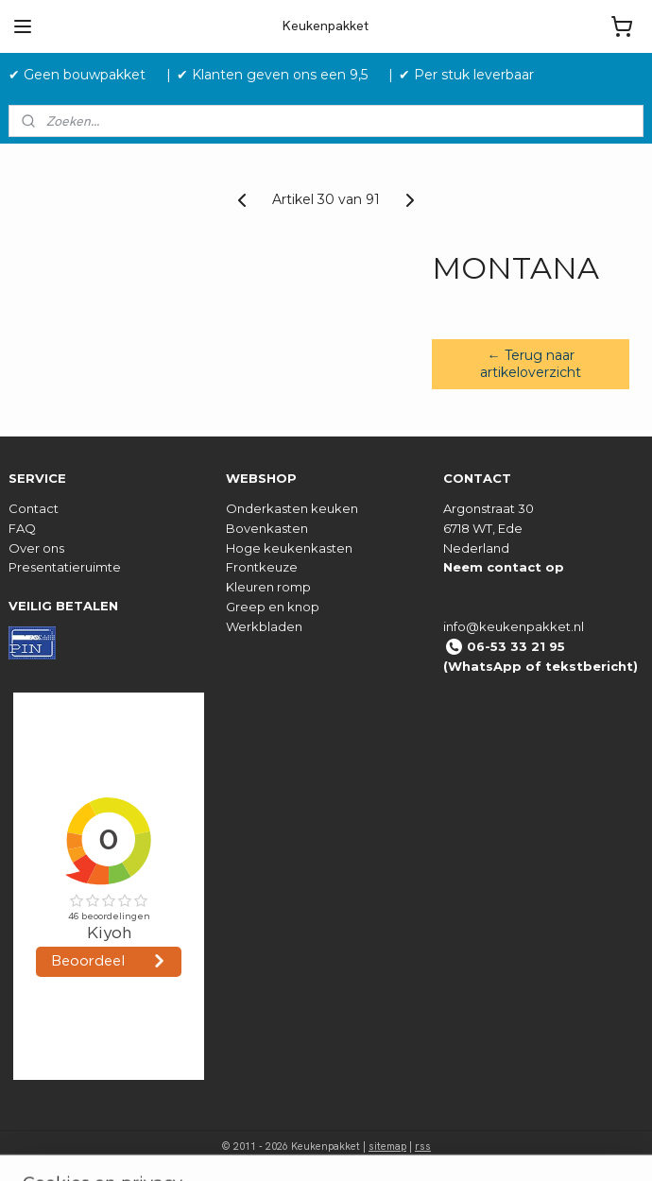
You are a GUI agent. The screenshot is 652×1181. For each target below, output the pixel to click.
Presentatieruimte (65, 566)
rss (423, 1146)
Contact (34, 508)
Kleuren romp (268, 586)
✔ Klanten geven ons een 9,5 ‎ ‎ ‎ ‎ (280, 74)
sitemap (387, 1146)
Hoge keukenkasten (289, 548)
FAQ (22, 528)
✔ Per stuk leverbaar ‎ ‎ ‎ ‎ (474, 74)
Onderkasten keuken (292, 508)
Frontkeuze (262, 566)
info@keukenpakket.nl (513, 626)
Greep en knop (272, 606)
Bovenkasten (267, 528)
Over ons (36, 548)
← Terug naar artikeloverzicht (530, 364)
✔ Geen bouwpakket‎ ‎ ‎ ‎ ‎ (85, 74)
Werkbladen (264, 626)
